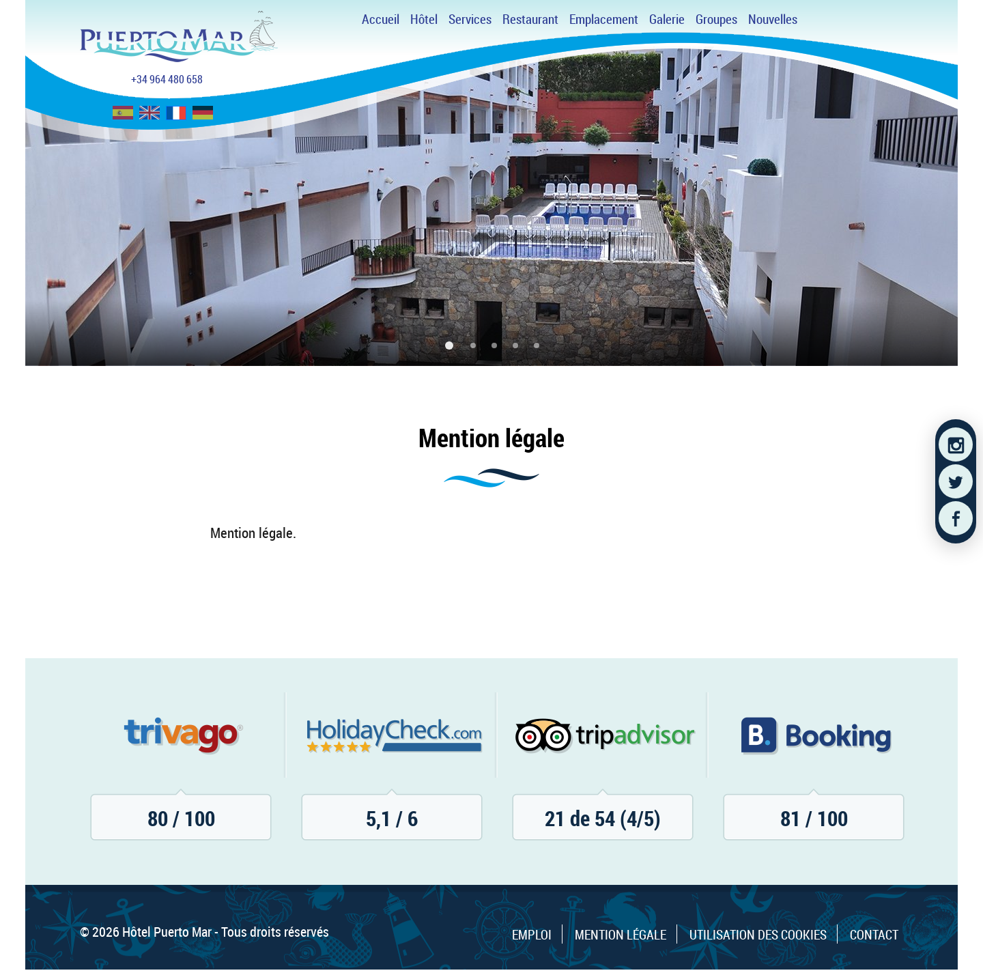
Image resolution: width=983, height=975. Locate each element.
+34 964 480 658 (167, 79)
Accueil (380, 19)
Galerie (667, 19)
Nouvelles (772, 19)
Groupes (716, 19)
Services (470, 19)
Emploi (532, 935)
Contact (874, 935)
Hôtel (424, 19)
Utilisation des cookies (758, 935)
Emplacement (603, 19)
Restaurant (530, 19)
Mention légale (620, 935)
